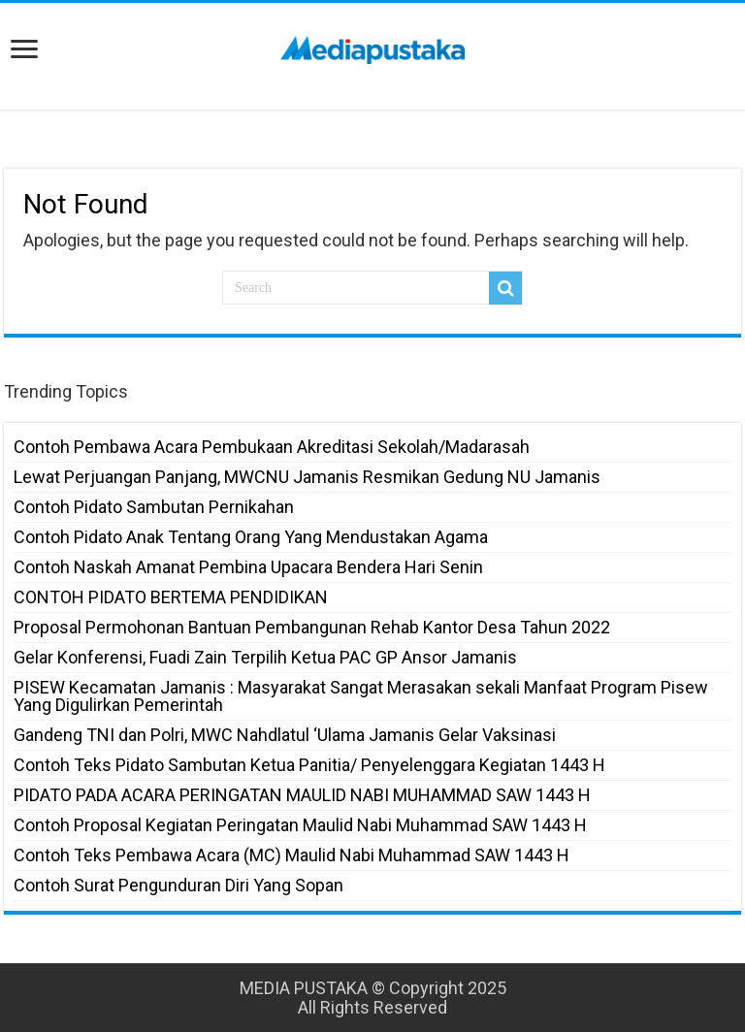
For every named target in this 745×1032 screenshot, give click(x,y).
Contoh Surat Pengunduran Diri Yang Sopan (178, 885)
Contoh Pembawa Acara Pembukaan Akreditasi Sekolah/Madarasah (272, 446)
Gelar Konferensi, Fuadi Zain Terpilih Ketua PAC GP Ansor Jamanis (265, 657)
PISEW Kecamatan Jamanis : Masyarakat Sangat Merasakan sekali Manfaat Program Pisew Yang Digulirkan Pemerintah (361, 696)
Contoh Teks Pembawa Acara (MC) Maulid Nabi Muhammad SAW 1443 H (291, 855)
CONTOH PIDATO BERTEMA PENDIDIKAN (171, 597)
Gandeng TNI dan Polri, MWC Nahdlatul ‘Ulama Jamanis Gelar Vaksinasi (285, 735)
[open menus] (24, 51)
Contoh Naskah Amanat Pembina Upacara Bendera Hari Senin (248, 567)
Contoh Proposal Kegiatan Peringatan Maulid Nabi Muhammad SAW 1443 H (300, 825)
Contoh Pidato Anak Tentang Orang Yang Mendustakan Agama (251, 537)
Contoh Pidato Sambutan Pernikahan (154, 507)
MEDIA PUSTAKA (304, 988)
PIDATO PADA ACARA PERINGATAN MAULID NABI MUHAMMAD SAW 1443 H (302, 795)
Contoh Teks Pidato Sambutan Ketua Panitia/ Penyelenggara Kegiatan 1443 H (309, 765)
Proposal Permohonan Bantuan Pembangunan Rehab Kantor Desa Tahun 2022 (312, 627)
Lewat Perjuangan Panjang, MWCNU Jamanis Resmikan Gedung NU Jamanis (307, 477)
